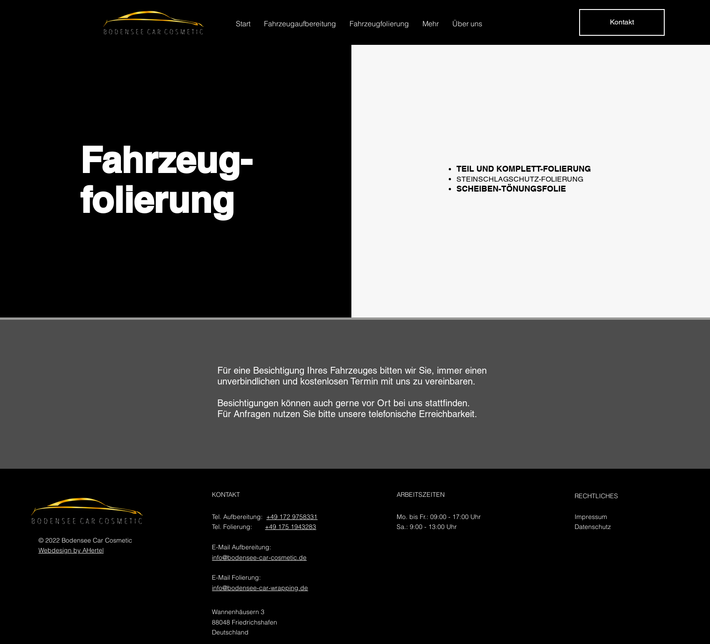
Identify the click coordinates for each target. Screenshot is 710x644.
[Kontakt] (622, 22)
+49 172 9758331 (291, 517)
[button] (300, 23)
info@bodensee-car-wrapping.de (260, 588)
